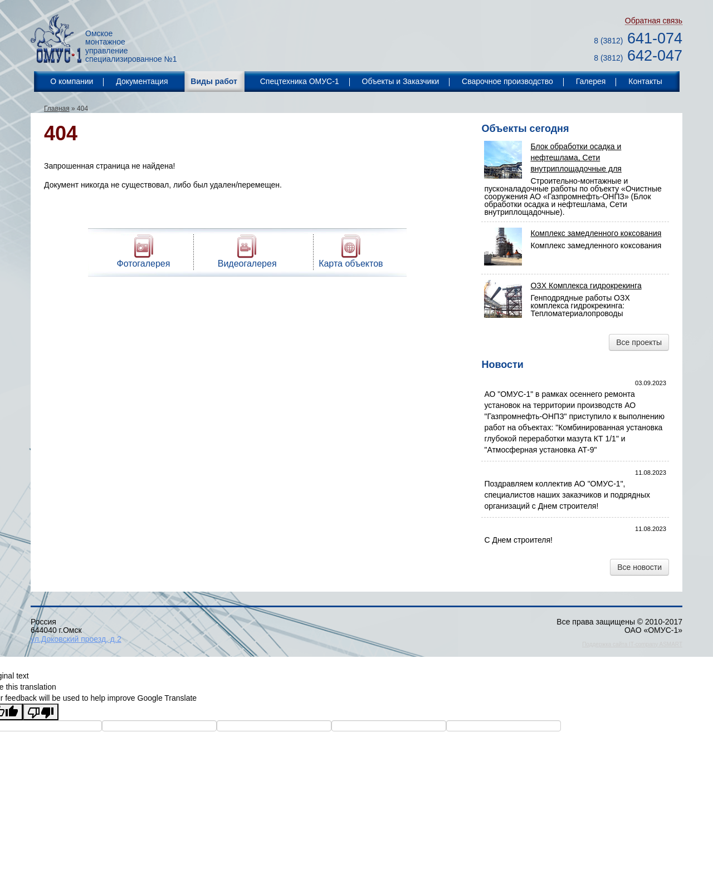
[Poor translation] (40, 712)
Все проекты (639, 342)
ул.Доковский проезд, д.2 (76, 639)
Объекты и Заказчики (400, 81)
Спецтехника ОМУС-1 (299, 81)
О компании (71, 81)
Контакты (645, 81)
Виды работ (214, 81)
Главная (57, 108)
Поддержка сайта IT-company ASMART (632, 644)
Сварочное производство (507, 81)
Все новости (639, 567)
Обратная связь (653, 21)
